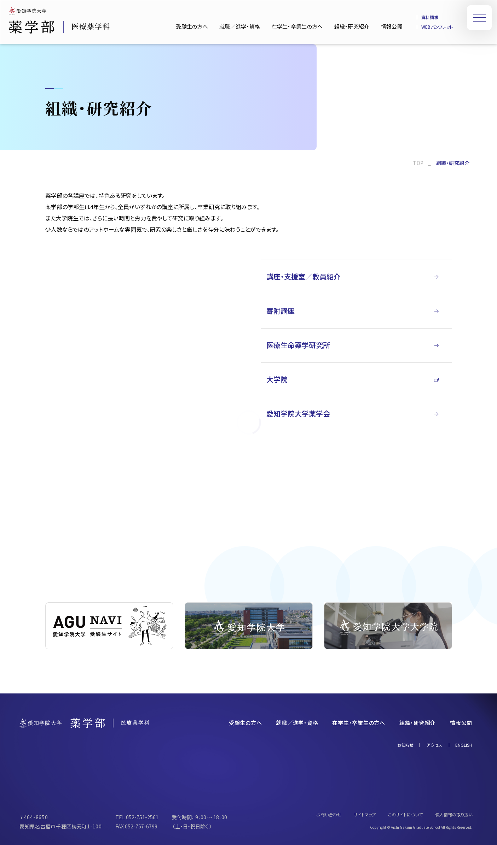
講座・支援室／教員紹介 (303, 276)
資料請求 (430, 17)
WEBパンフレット (437, 27)
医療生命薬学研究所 (298, 345)
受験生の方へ (192, 26)
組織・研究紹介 (352, 26)
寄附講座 (280, 311)
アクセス (434, 745)
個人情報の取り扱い (453, 814)
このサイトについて (405, 814)
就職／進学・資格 (239, 26)
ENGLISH (463, 745)
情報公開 (392, 26)
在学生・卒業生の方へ (297, 26)
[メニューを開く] (479, 17)
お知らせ (405, 745)
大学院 (277, 379)
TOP (418, 162)
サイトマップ (365, 814)
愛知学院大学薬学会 (298, 413)
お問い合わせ (328, 814)
